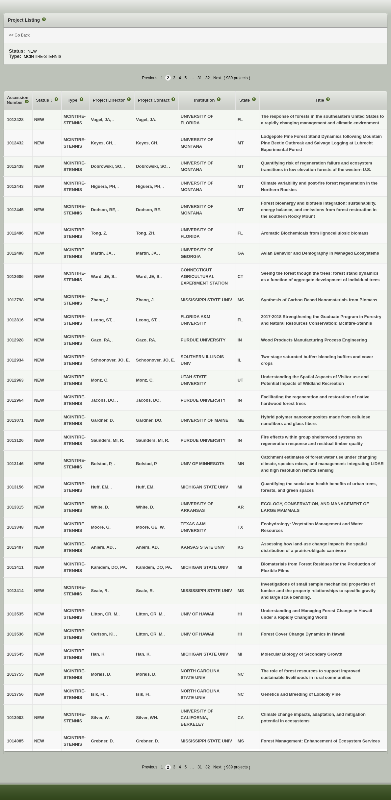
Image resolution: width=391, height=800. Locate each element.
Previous (149, 78)
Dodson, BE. (148, 209)
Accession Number (18, 100)
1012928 (15, 340)
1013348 (15, 527)
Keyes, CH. (147, 142)
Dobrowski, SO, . (153, 166)
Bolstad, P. (147, 463)
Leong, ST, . (148, 319)
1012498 (15, 253)
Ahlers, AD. (147, 547)
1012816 (15, 319)
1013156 (15, 487)
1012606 (15, 276)
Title (320, 100)
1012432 (15, 142)
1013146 (15, 463)
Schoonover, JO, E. (155, 360)
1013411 (15, 567)
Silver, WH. (147, 717)
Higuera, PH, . (150, 186)
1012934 (15, 360)
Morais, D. (146, 674)
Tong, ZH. (145, 233)
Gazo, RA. (146, 340)
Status (43, 100)
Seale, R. (145, 590)
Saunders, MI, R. (152, 440)
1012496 (15, 233)
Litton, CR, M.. (150, 614)
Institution (205, 100)
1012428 (15, 119)
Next (217, 78)
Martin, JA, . (148, 253)
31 (199, 78)
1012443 (15, 186)
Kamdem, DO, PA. (154, 567)
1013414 (15, 590)
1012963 (15, 380)
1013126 (15, 440)
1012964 (15, 400)
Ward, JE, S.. (149, 276)
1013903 (15, 717)
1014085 (15, 740)
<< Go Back (19, 35)
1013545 (15, 654)
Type (73, 100)
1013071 (15, 420)
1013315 (15, 507)
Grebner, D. (147, 740)
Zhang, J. (145, 299)
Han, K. (143, 654)
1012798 (15, 299)
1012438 (15, 166)
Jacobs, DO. (148, 400)
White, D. (145, 507)
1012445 (15, 209)
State (245, 100)
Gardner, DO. (149, 420)
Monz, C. (144, 380)
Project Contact (154, 100)
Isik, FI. (143, 694)
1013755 (15, 674)
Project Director (109, 100)
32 (207, 78)
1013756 (15, 694)
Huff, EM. (145, 487)
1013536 (15, 634)
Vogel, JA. (146, 119)
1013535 (15, 614)
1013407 (15, 547)
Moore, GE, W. (150, 527)
